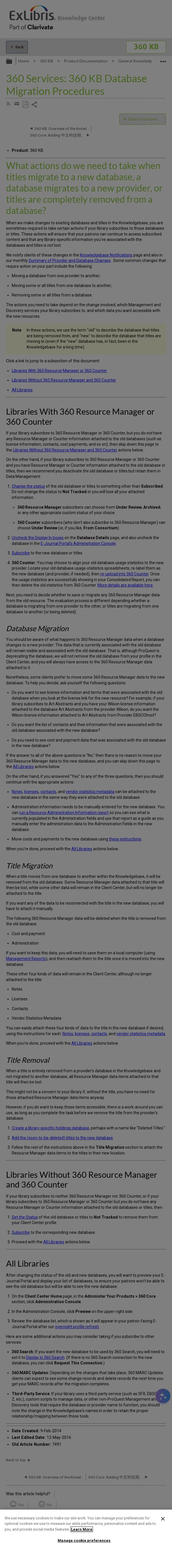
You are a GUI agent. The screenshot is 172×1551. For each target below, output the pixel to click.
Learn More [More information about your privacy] (81, 1529)
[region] (86, 1530)
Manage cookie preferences (84, 1540)
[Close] (163, 1518)
